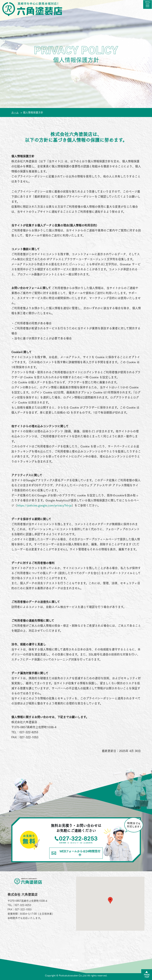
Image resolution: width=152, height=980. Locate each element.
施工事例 (94, 960)
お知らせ (114, 960)
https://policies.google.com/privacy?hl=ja (44, 505)
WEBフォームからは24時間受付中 (75, 853)
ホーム (36, 960)
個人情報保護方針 (94, 965)
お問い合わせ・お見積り (61, 965)
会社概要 (55, 960)
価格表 (74, 960)
